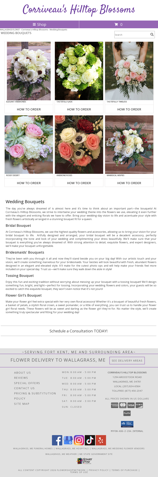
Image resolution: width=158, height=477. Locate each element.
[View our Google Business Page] (68, 444)
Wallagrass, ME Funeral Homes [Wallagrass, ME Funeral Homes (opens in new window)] (33, 448)
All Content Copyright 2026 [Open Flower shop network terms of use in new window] (37, 469)
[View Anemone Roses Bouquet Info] (79, 144)
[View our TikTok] (90, 444)
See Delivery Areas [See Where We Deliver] (127, 360)
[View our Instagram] (79, 444)
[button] (127, 424)
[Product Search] (132, 34)
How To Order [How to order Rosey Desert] (29, 183)
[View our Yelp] (101, 444)
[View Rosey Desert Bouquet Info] (29, 144)
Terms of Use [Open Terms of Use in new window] (79, 472)
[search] (152, 34)
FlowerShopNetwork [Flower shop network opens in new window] (71, 469)
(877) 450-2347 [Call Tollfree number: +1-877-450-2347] (134, 390)
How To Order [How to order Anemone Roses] (79, 183)
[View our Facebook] (57, 444)
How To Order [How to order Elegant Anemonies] (29, 109)
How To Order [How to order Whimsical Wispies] (129, 183)
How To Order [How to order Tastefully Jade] (79, 109)
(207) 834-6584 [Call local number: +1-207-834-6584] (131, 386)
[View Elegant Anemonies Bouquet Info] (29, 71)
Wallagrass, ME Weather (61, 453)
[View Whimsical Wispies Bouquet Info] (129, 144)
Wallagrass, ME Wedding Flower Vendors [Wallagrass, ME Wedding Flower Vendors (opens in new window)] (118, 448)
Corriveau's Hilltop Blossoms (79, 9)
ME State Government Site (96, 453)
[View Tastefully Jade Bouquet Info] (79, 71)
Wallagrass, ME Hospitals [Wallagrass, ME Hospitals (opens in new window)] (72, 448)
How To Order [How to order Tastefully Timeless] (129, 109)
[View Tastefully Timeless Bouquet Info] (129, 71)
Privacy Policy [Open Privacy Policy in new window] (99, 469)
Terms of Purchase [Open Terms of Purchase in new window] (125, 469)
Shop (39, 24)
